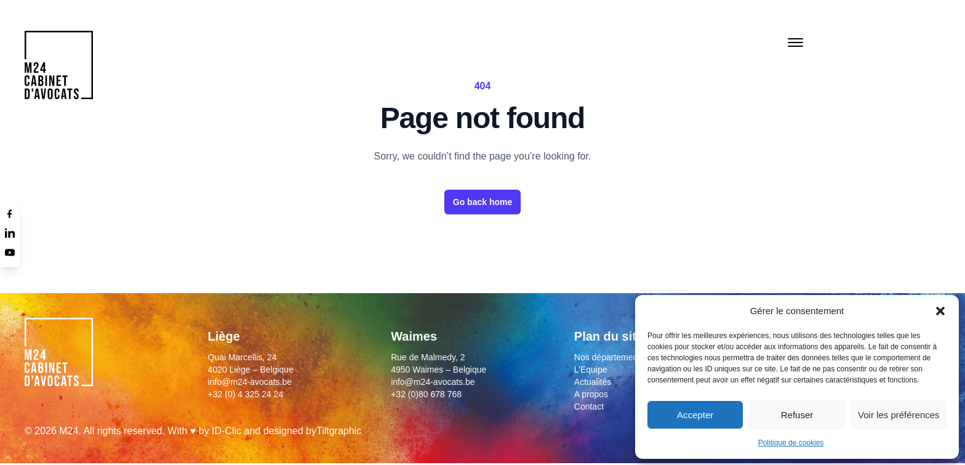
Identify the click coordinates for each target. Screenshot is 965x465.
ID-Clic (226, 431)
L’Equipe (590, 369)
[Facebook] (10, 213)
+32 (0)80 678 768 (426, 394)
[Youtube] (10, 252)
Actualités (593, 382)
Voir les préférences (899, 415)
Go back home (482, 202)
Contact (589, 406)
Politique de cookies (791, 443)
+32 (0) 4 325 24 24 (246, 394)
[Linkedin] (10, 233)
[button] (940, 311)
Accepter (695, 415)
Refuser (797, 415)
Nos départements (609, 357)
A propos (591, 394)
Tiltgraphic (338, 431)
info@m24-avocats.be (250, 382)
